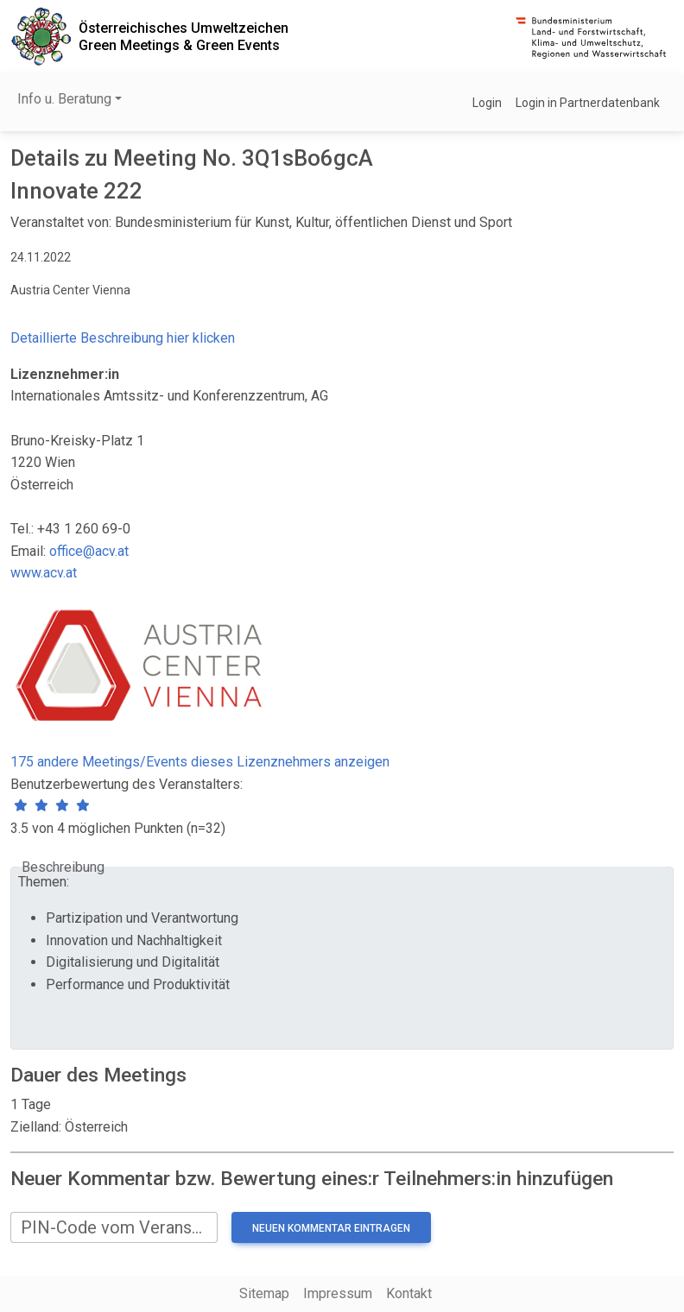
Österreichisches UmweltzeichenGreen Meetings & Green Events (183, 36)
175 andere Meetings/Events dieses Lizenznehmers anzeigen (200, 762)
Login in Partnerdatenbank (588, 103)
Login (487, 103)
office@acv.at (89, 551)
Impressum (337, 1293)
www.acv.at (43, 573)
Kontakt (409, 1293)
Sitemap (264, 1293)
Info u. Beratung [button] (64, 99)
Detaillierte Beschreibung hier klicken (122, 338)
